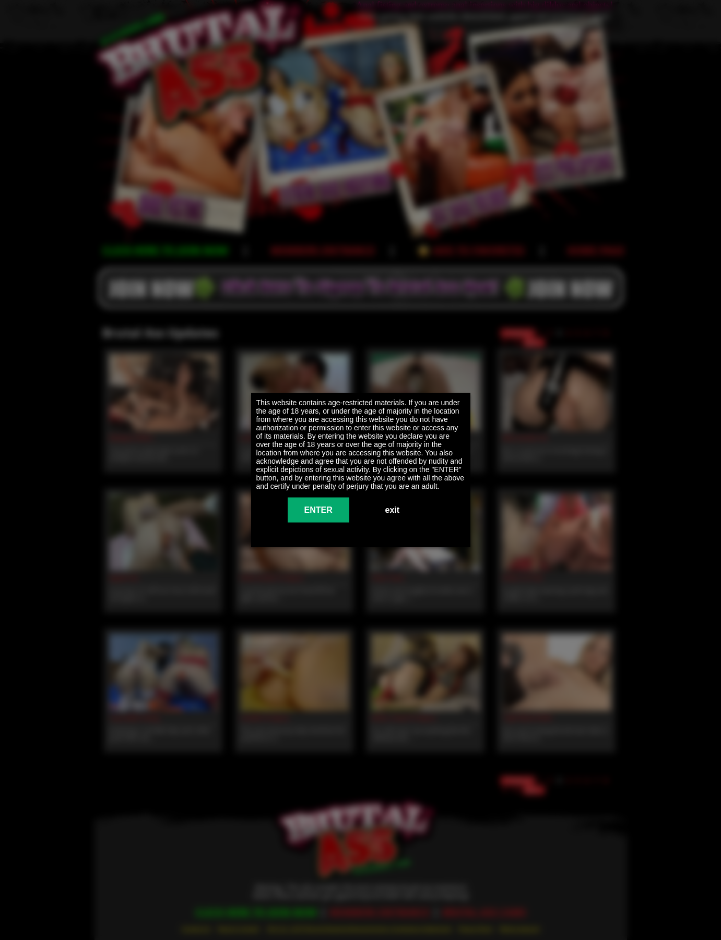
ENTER (318, 510)
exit (392, 510)
